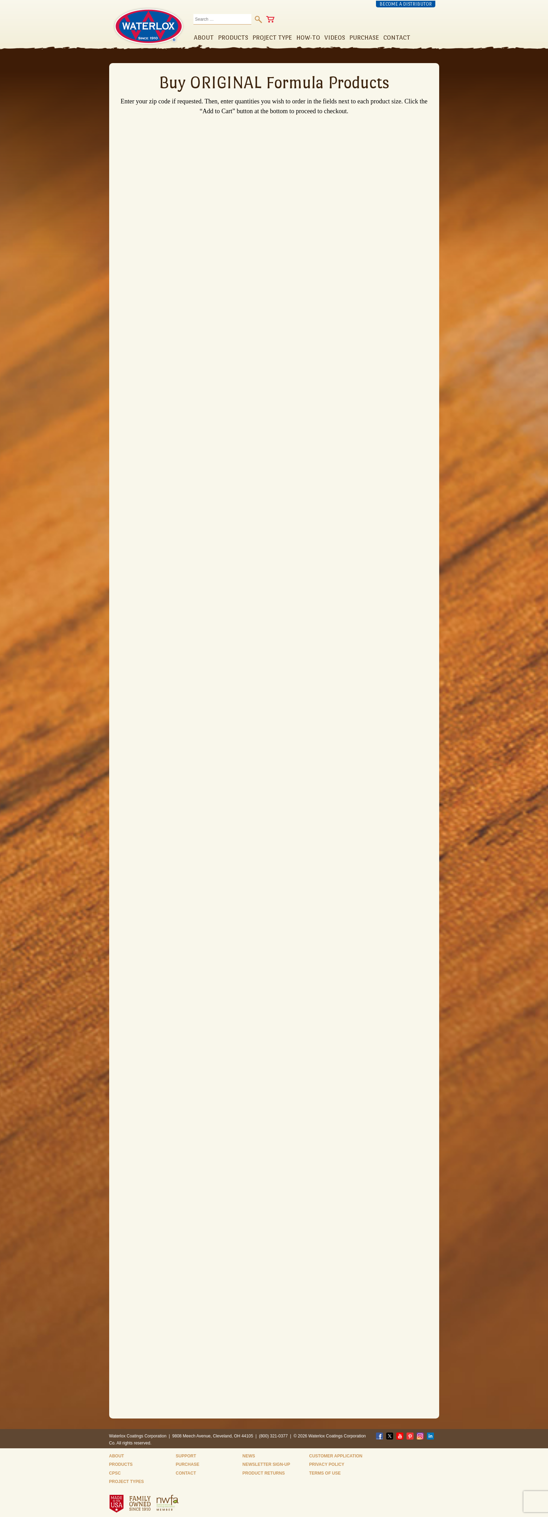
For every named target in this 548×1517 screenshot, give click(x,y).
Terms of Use (325, 1473)
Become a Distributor (405, 4)
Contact (186, 1473)
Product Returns (264, 1473)
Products (121, 1464)
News (249, 1456)
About (116, 1456)
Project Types (126, 1481)
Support (186, 1456)
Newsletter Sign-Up (266, 1464)
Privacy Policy (326, 1464)
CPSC (115, 1473)
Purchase (187, 1464)
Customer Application (336, 1456)
